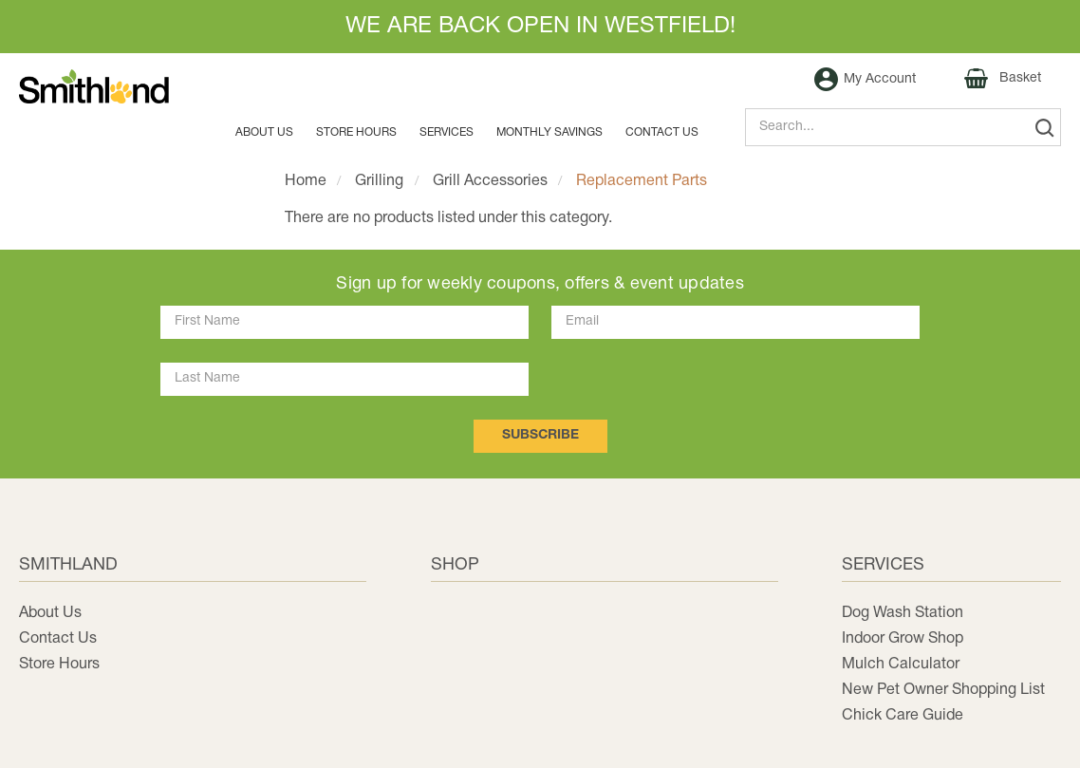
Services (446, 132)
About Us (264, 132)
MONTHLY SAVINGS (549, 132)
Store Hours (356, 132)
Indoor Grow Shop (902, 639)
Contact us (661, 132)
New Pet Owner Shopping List (943, 690)
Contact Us (58, 639)
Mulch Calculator (900, 664)
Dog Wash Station (902, 613)
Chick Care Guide (902, 715)
